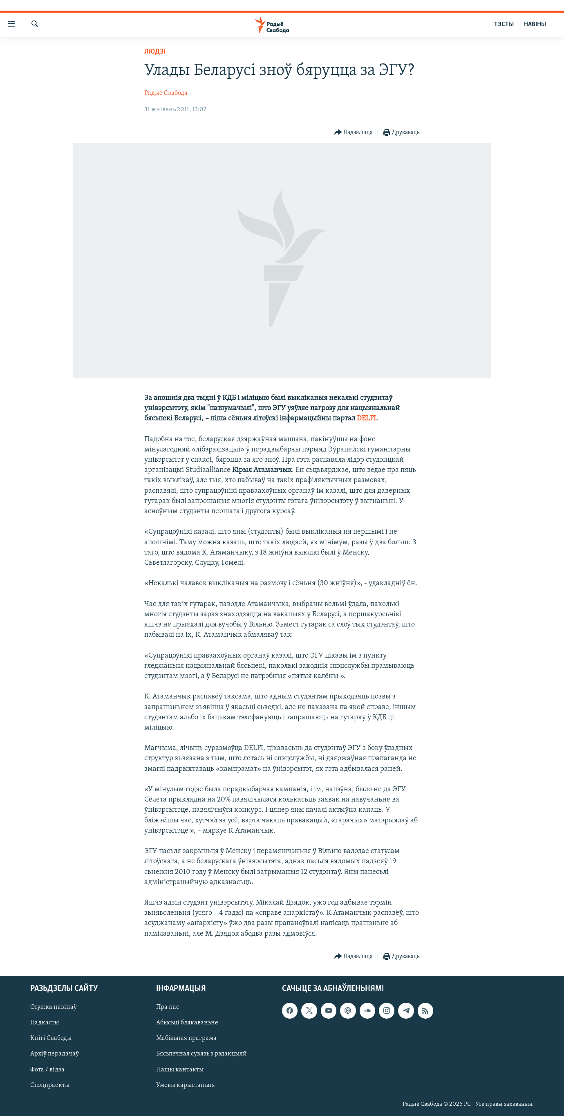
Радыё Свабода (166, 93)
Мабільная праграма (186, 1038)
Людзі (155, 52)
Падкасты (44, 1022)
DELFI (366, 418)
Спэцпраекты (49, 1085)
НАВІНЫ (535, 24)
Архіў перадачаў (54, 1054)
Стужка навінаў (53, 1007)
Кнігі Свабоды (51, 1038)
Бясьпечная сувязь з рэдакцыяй (201, 1054)
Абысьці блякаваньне (187, 1022)
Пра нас (167, 1007)
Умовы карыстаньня (185, 1085)
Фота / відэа (47, 1069)
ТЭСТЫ (504, 24)
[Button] (353, 132)
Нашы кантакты (180, 1069)
